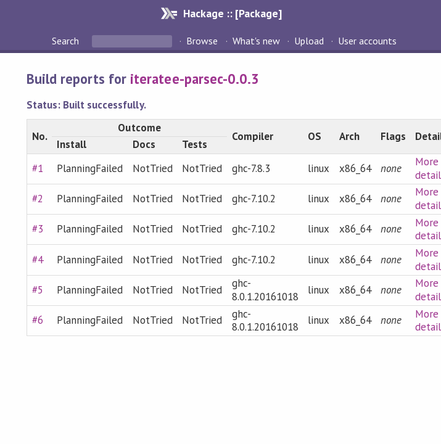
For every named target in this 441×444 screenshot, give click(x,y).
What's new (256, 41)
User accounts (367, 41)
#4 (37, 259)
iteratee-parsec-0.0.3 (194, 79)
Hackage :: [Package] (232, 13)
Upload (309, 41)
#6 (37, 320)
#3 (37, 229)
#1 (37, 168)
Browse (202, 41)
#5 (37, 290)
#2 (37, 198)
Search (66, 41)
